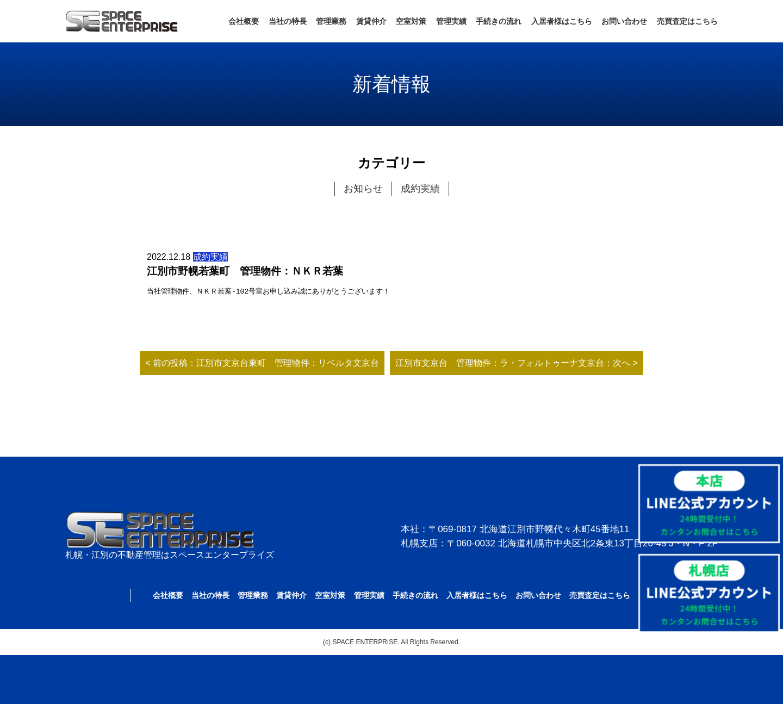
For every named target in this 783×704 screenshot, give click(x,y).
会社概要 (243, 21)
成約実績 (420, 188)
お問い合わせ (624, 21)
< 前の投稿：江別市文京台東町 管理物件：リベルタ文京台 (262, 362)
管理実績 (451, 21)
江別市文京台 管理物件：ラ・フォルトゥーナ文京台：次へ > (516, 362)
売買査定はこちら (687, 21)
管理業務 (331, 21)
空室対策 (411, 21)
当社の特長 (288, 21)
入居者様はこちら (561, 21)
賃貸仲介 (371, 21)
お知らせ (363, 188)
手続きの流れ (498, 21)
